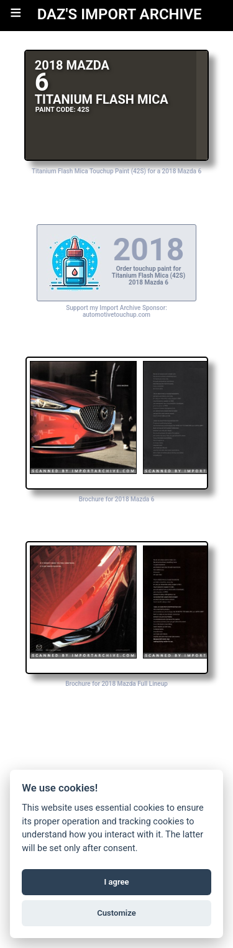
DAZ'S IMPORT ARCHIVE (119, 14)
